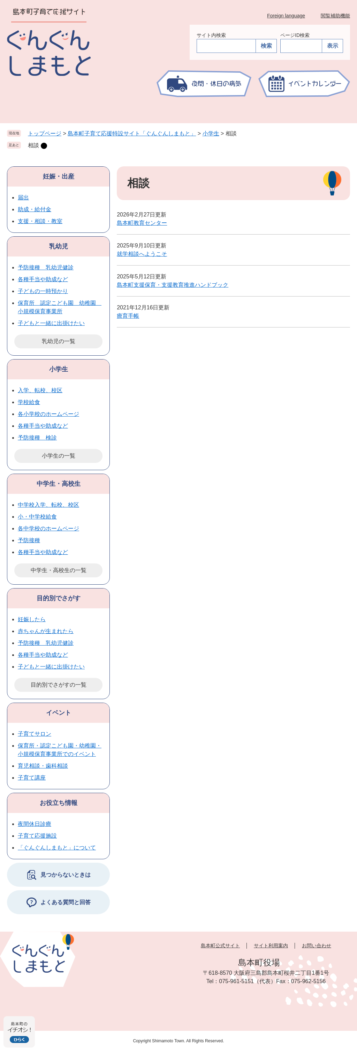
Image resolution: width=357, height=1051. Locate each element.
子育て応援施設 (37, 836)
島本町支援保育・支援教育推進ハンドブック (172, 285)
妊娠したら (32, 619)
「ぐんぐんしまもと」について (57, 848)
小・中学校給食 (37, 517)
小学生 (211, 133)
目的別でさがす (59, 598)
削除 (44, 146)
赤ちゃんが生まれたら (46, 631)
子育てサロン (34, 734)
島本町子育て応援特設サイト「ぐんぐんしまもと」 (132, 133)
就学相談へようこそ (142, 254)
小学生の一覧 (58, 456)
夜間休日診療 (34, 824)
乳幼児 (58, 246)
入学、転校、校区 (40, 390)
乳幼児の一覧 (58, 341)
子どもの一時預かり (43, 291)
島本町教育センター (142, 223)
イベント (58, 712)
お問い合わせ (316, 945)
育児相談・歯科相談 (43, 766)
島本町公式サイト (220, 945)
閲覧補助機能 (335, 15)
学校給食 (29, 402)
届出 (23, 197)
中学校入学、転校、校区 (48, 505)
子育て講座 (32, 778)
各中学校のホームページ (48, 528)
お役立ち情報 (58, 802)
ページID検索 (295, 35)
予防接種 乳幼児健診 (46, 267)
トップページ (44, 133)
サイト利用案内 (271, 945)
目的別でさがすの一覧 (58, 685)
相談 (33, 145)
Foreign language (286, 15)
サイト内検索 (211, 35)
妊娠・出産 (58, 176)
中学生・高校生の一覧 (58, 570)
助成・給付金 (34, 209)
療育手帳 (128, 316)
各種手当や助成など (43, 279)
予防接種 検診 (37, 438)
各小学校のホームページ (48, 414)
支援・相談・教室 (40, 221)
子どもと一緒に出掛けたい (51, 323)
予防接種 (29, 540)
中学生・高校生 (59, 483)
